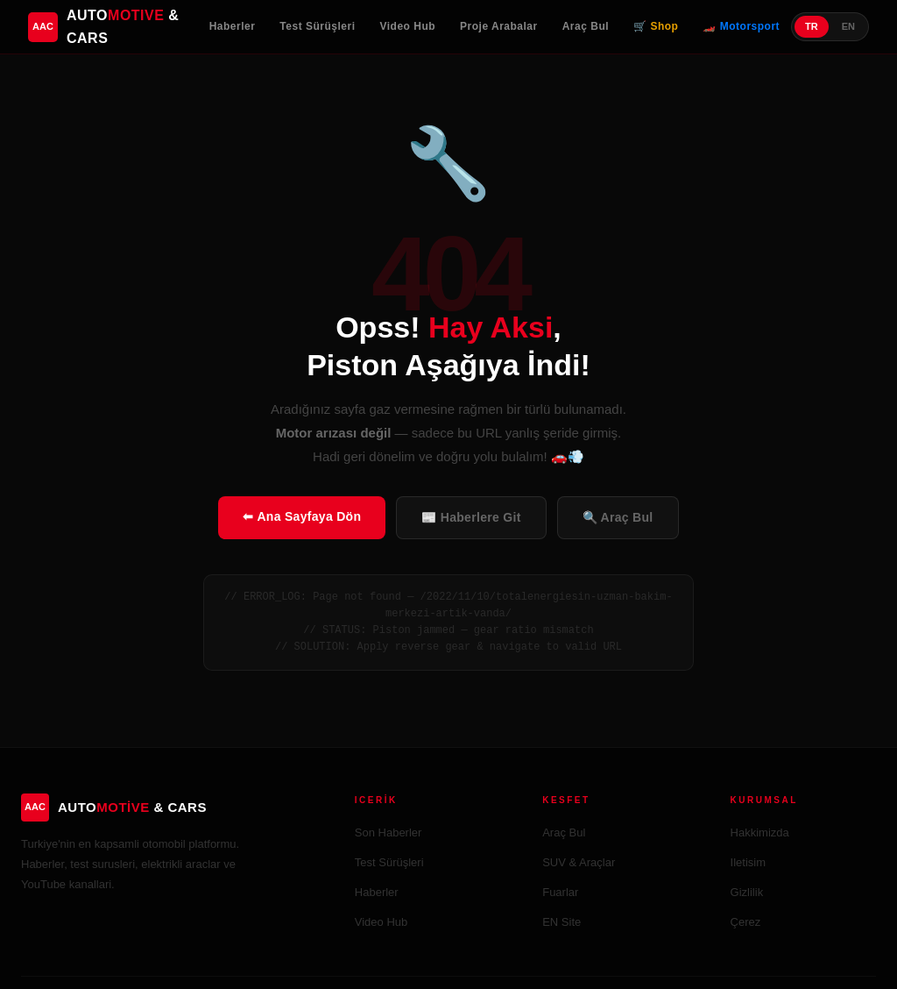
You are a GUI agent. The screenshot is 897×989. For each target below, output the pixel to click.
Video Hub (407, 26)
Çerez (746, 922)
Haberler (232, 26)
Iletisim (748, 862)
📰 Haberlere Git (470, 517)
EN (848, 26)
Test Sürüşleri (317, 26)
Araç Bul (585, 26)
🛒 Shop (655, 26)
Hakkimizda (760, 832)
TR (811, 26)
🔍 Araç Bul (618, 517)
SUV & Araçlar (578, 862)
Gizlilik (747, 892)
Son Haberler (388, 832)
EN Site (561, 922)
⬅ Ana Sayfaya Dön (302, 516)
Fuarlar (560, 892)
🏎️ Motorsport (741, 26)
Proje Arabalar (499, 26)
